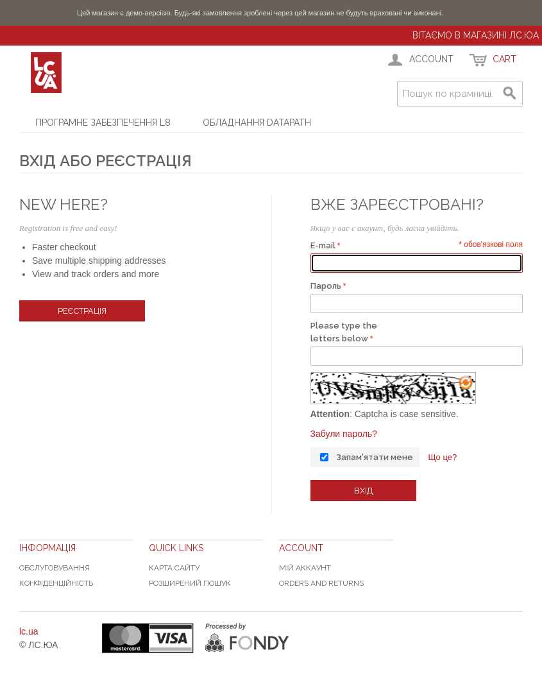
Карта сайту (174, 567)
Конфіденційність (56, 583)
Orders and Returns (321, 583)
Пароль (325, 286)
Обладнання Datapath (257, 122)
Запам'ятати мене (374, 457)
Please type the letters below (343, 332)
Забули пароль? (343, 434)
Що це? (442, 457)
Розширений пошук (190, 583)
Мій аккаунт (305, 567)
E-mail (322, 245)
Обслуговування (54, 567)
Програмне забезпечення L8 (103, 122)
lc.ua (28, 631)
